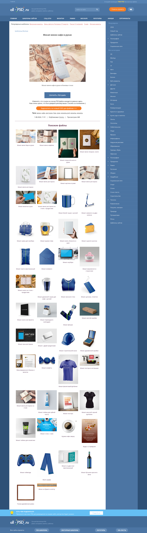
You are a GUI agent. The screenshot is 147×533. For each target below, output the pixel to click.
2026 (112, 27)
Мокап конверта (47, 269)
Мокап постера (68, 413)
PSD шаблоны (41, 530)
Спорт (112, 184)
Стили (112, 188)
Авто (112, 69)
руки (58, 113)
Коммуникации (115, 108)
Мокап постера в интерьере (89, 368)
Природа (113, 211)
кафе (43, 113)
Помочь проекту (118, 9)
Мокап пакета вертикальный (25, 269)
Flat (111, 62)
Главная (12, 1)
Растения (113, 169)
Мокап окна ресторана (25, 344)
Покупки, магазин (116, 207)
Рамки (72, 18)
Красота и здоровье (117, 112)
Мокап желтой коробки (89, 318)
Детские (113, 85)
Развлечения (114, 204)
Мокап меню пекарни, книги (89, 152)
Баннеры (113, 73)
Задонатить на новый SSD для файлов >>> (59, 108)
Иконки (113, 96)
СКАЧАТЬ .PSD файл (57, 95)
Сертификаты (124, 18)
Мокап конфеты (47, 368)
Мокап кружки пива (46, 241)
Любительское (115, 127)
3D (111, 54)
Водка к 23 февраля (89, 446)
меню (39, 113)
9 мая (86, 24)
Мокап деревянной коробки (89, 351)
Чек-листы (122, 530)
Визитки (60, 18)
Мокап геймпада (25, 472)
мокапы (73, 113)
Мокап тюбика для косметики (25, 440)
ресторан (49, 113)
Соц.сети (47, 18)
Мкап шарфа (47, 480)
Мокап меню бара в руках (25, 145)
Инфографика (115, 138)
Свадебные (114, 177)
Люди (112, 131)
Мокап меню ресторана (25, 187)
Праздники (114, 42)
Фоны (112, 219)
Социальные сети (116, 46)
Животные (114, 92)
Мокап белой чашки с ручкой (68, 213)
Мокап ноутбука (68, 262)
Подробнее (96, 513)
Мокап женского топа (68, 297)
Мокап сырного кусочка (89, 241)
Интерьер (113, 100)
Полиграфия (114, 39)
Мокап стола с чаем (46, 434)
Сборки (112, 173)
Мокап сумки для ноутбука (25, 241)
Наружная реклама (116, 142)
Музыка (113, 135)
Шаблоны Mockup (21, 31)
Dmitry (61, 117)
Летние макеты (95, 24)
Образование (115, 146)
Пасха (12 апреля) (76, 24)
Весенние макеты (36, 24)
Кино (112, 104)
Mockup (113, 58)
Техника (113, 200)
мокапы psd (65, 113)
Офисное (113, 154)
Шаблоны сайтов (29, 18)
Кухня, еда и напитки (117, 115)
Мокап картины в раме (68, 183)
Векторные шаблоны (70, 530)
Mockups (84, 18)
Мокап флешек (68, 325)
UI (111, 66)
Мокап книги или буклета (25, 320)
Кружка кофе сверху (68, 436)
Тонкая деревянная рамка (25, 504)
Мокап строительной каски (68, 351)
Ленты (112, 119)
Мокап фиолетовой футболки (68, 386)
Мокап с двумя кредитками (47, 346)
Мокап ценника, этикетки (89, 297)
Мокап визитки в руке (25, 206)
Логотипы (97, 18)
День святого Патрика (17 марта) (56, 24)
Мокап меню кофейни (47, 145)
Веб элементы (115, 81)
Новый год (114, 31)
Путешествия (114, 215)
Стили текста (114, 192)
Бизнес (112, 77)
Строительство (115, 196)
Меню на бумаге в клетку (47, 489)
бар (54, 113)
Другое (112, 89)
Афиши (111, 18)
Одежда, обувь (115, 150)
